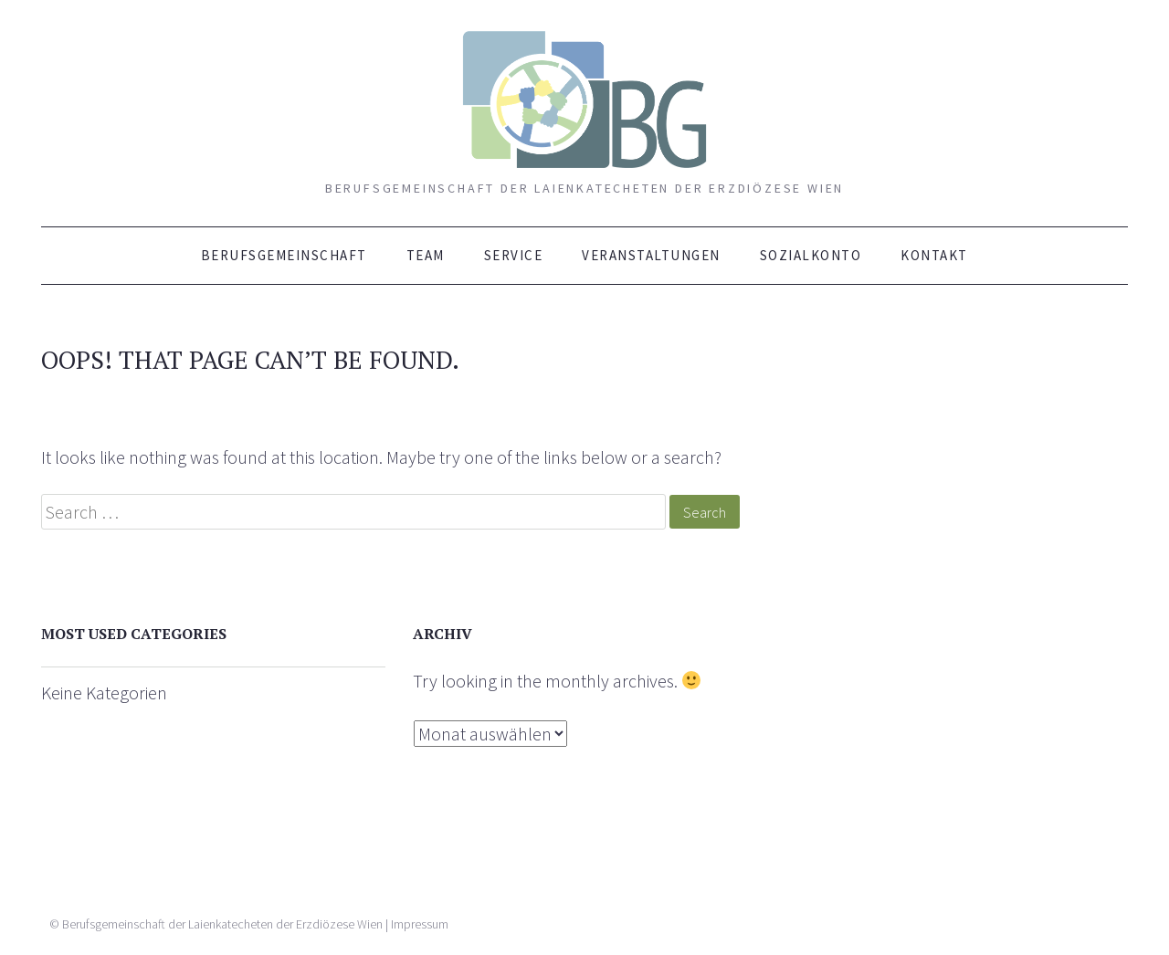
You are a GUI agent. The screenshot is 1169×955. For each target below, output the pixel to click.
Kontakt (934, 255)
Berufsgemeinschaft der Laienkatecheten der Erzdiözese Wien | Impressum (255, 924)
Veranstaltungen (651, 255)
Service (513, 255)
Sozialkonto (811, 255)
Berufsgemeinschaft (284, 255)
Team (425, 255)
